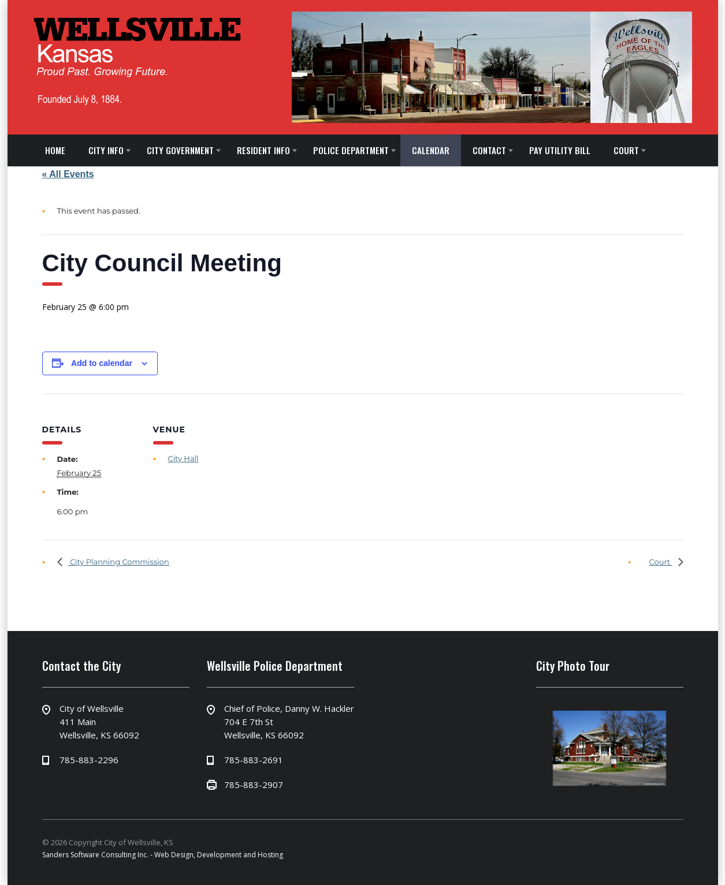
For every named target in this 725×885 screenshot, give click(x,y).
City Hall (183, 458)
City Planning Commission (118, 561)
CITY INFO (106, 150)
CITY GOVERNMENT (180, 150)
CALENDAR (430, 150)
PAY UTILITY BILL (559, 150)
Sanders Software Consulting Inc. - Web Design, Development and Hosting (162, 855)
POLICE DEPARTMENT (351, 150)
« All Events (68, 174)
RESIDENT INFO (263, 150)
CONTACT (489, 150)
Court (660, 561)
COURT (626, 150)
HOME (55, 150)
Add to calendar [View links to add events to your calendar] (101, 363)
